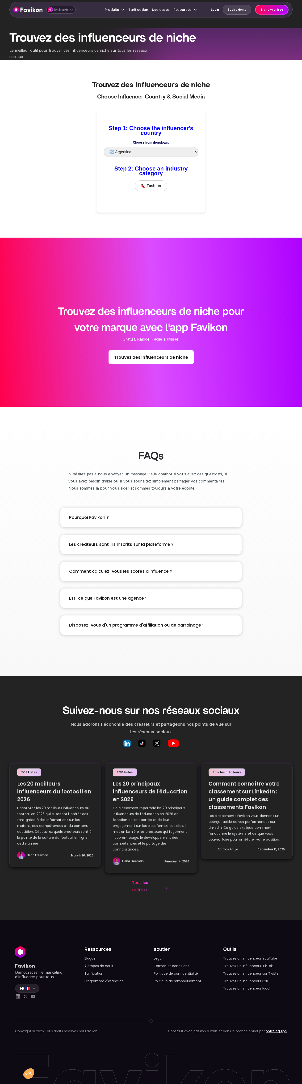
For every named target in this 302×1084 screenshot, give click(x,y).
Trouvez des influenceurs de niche (151, 357)
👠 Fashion (151, 186)
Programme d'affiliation (104, 981)
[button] (61, 10)
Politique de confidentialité (176, 973)
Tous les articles (140, 886)
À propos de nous (98, 966)
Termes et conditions (171, 966)
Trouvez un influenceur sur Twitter (251, 973)
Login (215, 10)
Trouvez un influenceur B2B (245, 981)
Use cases (161, 9)
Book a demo (237, 9)
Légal (158, 958)
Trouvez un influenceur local (246, 988)
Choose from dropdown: (151, 142)
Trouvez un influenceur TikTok (248, 966)
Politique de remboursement (177, 981)
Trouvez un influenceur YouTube (250, 958)
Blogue (90, 958)
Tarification (138, 9)
